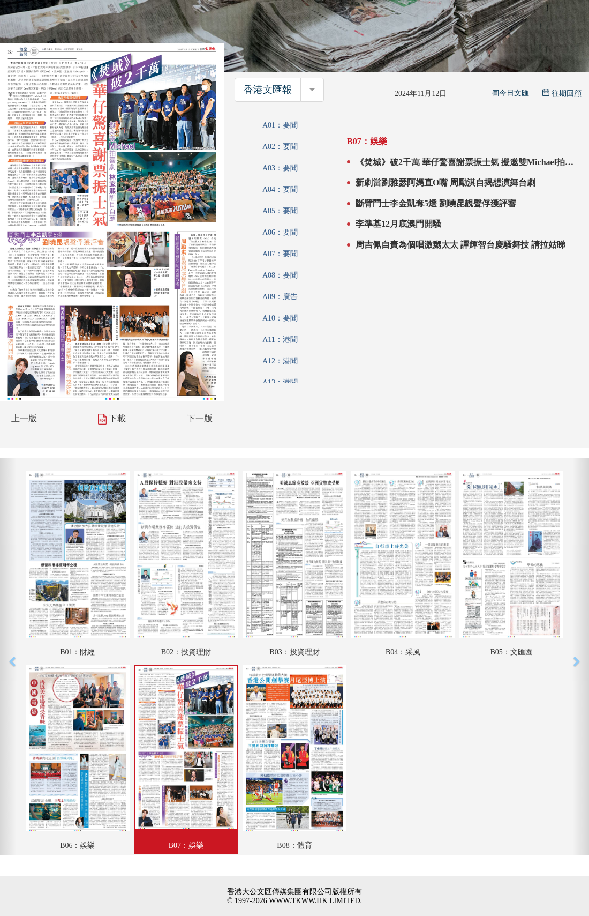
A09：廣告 (280, 297)
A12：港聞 (280, 361)
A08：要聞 (280, 275)
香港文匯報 (268, 89)
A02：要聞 (280, 147)
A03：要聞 (280, 168)
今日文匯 (510, 93)
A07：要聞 (280, 254)
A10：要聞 (280, 318)
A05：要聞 (280, 211)
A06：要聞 (280, 232)
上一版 (24, 418)
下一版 (200, 418)
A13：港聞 (280, 382)
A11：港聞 (280, 340)
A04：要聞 (280, 189)
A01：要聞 (280, 125)
